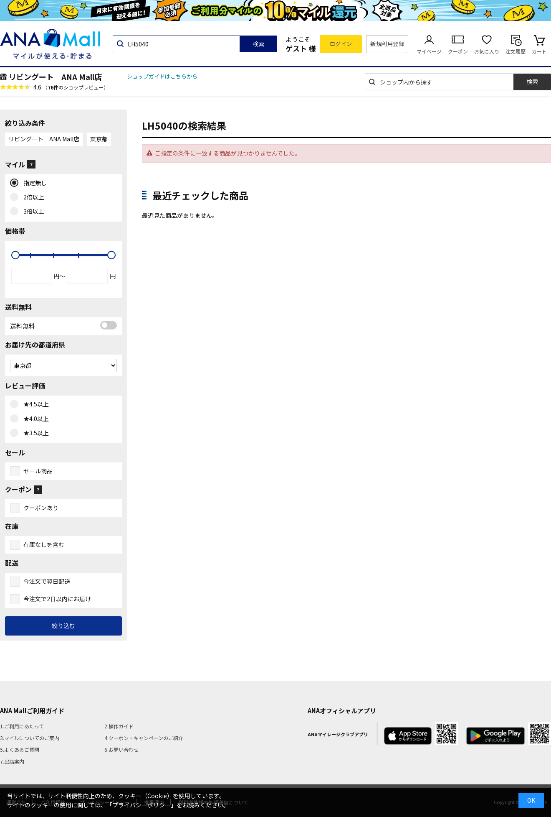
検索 (258, 44)
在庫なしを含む (43, 544)
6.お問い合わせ (121, 749)
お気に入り (486, 51)
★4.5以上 (34, 404)
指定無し (33, 183)
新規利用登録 (387, 44)
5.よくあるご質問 (19, 749)
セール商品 (38, 471)
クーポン (458, 51)
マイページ (429, 51)
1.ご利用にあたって (22, 726)
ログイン (341, 44)
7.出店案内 (12, 761)
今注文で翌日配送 (46, 581)
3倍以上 (32, 211)
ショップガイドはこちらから (162, 76)
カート (539, 51)
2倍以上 (32, 197)
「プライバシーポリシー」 (141, 805)
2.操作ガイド (119, 726)
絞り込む (63, 625)
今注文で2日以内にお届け (57, 599)
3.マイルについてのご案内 (29, 737)
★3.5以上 (34, 433)
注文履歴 (516, 51)
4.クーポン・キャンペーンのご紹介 (143, 737)
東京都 (99, 139)
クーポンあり (40, 507)
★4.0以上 (34, 419)
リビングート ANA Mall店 (55, 76)
